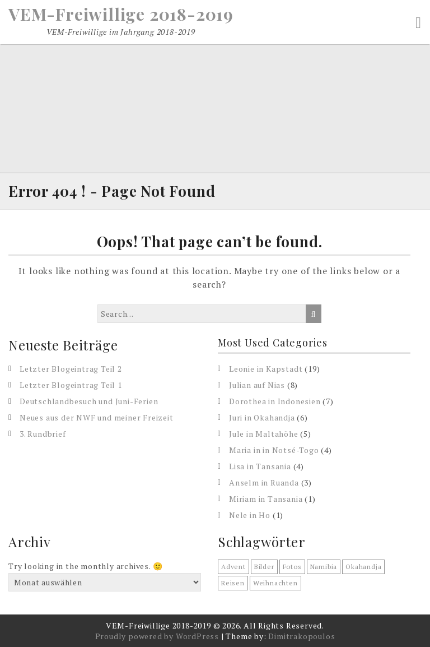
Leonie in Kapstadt (265, 368)
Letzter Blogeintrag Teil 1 (71, 385)
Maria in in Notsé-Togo (274, 450)
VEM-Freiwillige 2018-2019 (120, 14)
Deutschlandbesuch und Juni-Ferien (89, 401)
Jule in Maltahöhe (263, 433)
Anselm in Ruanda (264, 482)
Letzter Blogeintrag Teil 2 (71, 368)
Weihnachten (275, 583)
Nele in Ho (249, 515)
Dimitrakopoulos (301, 636)
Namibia (324, 566)
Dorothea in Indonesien (275, 401)
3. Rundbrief (43, 433)
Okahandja (363, 566)
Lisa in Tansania (260, 466)
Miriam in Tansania (265, 498)
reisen (233, 583)
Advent (233, 566)
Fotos (292, 566)
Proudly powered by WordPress (157, 636)
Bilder (264, 566)
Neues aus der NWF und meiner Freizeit (97, 417)
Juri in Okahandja (262, 417)
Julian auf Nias (257, 385)
